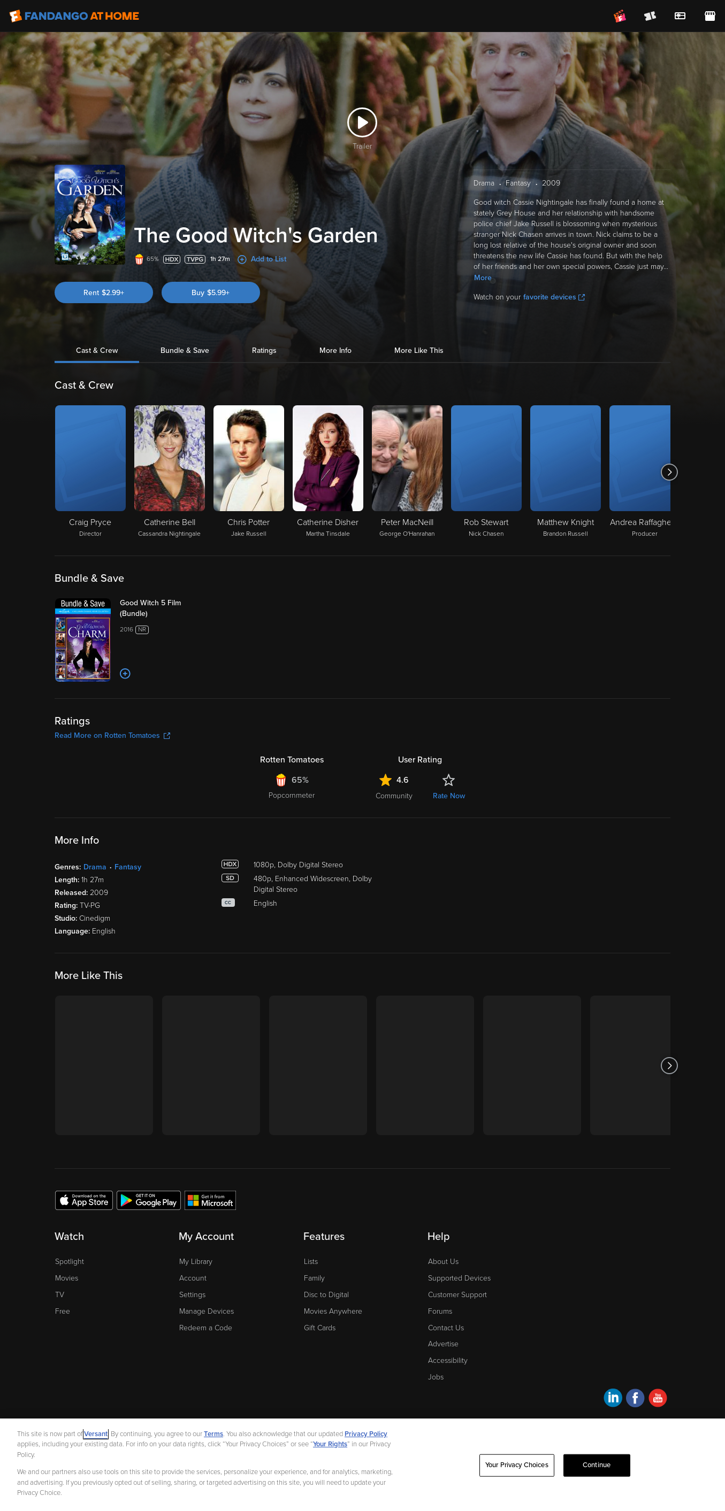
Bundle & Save (185, 350)
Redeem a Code (205, 1327)
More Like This (419, 350)
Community (394, 795)
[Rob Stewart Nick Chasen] (486, 472)
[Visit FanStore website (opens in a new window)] (710, 16)
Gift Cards (319, 1327)
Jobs (436, 1377)
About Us (443, 1261)
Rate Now (449, 795)
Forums (440, 1311)
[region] (362, 1465)
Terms (213, 1434)
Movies (66, 1278)
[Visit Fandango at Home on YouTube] (658, 1399)
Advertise (443, 1343)
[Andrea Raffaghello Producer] (645, 472)
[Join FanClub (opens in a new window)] (620, 16)
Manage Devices (206, 1311)
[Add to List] (125, 673)
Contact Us (446, 1327)
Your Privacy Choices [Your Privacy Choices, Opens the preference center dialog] (516, 1465)
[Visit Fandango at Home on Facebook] (635, 1399)
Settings (192, 1294)
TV (59, 1294)
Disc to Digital (326, 1294)
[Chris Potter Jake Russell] (249, 472)
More (483, 277)
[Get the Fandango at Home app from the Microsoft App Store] (210, 1199)
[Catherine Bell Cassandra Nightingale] (169, 472)
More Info (335, 350)
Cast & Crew (97, 350)
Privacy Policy (366, 1434)
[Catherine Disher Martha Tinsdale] (328, 472)
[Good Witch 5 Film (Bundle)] (162, 608)
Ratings (264, 350)
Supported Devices (459, 1278)
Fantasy (128, 867)
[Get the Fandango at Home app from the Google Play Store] (148, 1199)
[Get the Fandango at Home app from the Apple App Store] (84, 1199)
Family (314, 1278)
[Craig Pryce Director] (90, 472)
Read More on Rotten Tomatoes (112, 735)
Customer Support (457, 1294)
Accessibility (448, 1360)
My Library (195, 1261)
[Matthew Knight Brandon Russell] (565, 472)
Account (193, 1278)
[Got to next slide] (669, 472)
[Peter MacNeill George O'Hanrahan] (407, 472)
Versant (96, 1434)
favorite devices (554, 297)
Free (62, 1311)
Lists (311, 1261)
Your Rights (330, 1444)
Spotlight (69, 1261)
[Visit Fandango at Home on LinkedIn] (613, 1399)
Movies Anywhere (333, 1311)
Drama (94, 867)
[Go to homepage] (74, 16)
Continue (596, 1465)
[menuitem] (680, 16)
